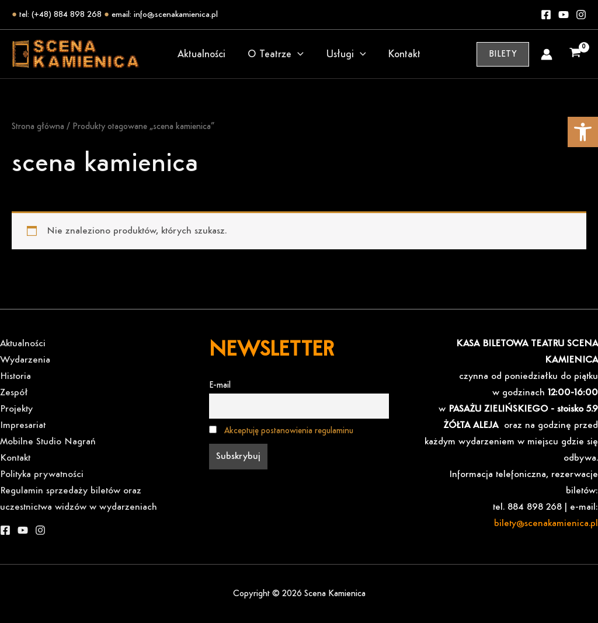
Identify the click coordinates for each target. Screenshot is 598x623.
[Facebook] (546, 14)
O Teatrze (276, 54)
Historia (15, 376)
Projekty (16, 409)
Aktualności (203, 54)
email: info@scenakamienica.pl (165, 14)
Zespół (14, 393)
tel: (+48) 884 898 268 (60, 14)
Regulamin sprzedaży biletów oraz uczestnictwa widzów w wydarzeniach (78, 499)
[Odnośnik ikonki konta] (546, 54)
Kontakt (402, 54)
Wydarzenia (25, 360)
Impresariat (23, 425)
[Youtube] (563, 14)
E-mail (220, 385)
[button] (583, 132)
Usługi (345, 54)
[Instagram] (581, 14)
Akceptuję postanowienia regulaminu (288, 431)
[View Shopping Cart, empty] (575, 54)
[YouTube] (23, 530)
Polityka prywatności (42, 474)
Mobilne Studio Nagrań (48, 442)
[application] (298, 54)
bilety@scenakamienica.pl (546, 523)
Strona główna (38, 126)
